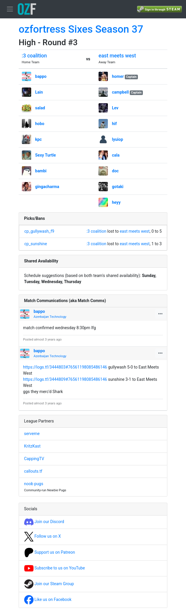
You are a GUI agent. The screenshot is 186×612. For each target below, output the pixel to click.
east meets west (117, 56)
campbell (120, 92)
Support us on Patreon (49, 552)
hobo (40, 123)
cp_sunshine (35, 243)
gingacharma (47, 186)
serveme (32, 433)
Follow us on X (42, 536)
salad (40, 108)
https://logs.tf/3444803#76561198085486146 (65, 367)
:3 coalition (34, 56)
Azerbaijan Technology (50, 317)
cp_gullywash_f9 (39, 231)
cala (116, 155)
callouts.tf (33, 471)
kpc (38, 139)
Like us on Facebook (48, 599)
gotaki (117, 186)
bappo (41, 76)
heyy (116, 202)
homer (118, 76)
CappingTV (34, 458)
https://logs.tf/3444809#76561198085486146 (65, 379)
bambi (41, 171)
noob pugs (33, 483)
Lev (115, 108)
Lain (39, 92)
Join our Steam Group (49, 583)
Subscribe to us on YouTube (54, 568)
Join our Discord (44, 521)
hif (114, 123)
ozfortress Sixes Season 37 (81, 29)
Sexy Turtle (45, 155)
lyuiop (117, 139)
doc (115, 171)
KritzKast (32, 446)
